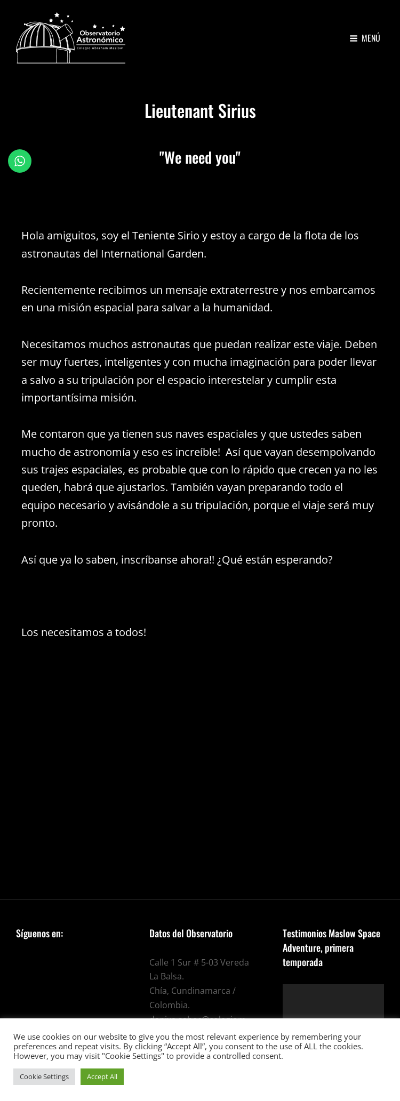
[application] (333, 1012)
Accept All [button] (102, 1076)
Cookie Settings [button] (44, 1076)
